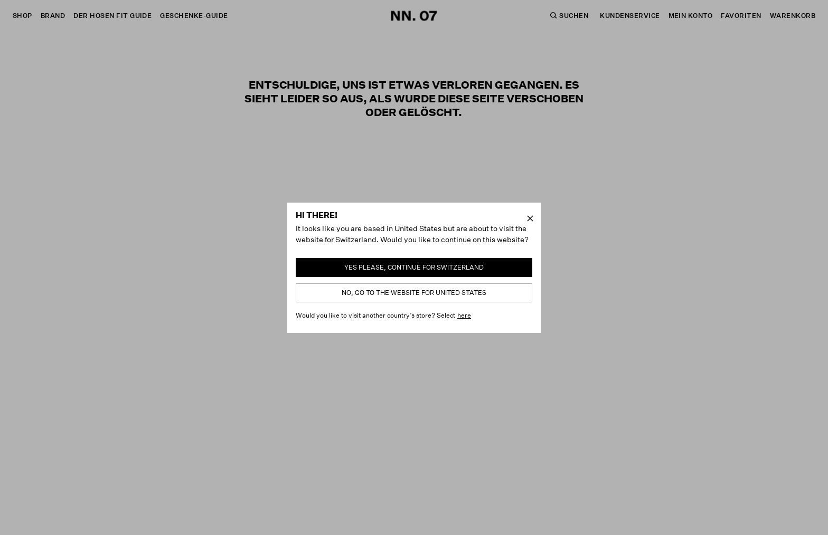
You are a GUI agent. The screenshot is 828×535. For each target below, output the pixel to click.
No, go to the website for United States (414, 292)
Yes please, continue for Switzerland (414, 267)
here (464, 315)
